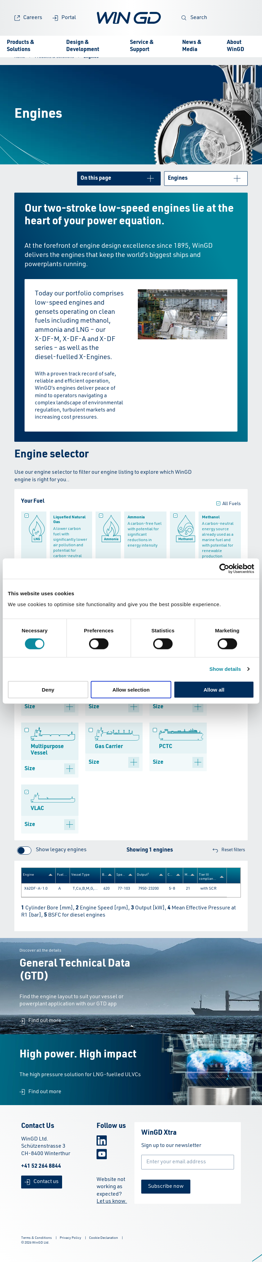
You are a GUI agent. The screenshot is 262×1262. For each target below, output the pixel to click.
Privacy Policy (70, 1238)
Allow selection (130, 689)
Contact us (42, 1182)
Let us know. (112, 1201)
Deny (48, 689)
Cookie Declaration (103, 1238)
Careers (28, 18)
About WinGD (235, 46)
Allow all (214, 689)
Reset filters (229, 850)
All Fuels (231, 503)
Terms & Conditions (36, 1238)
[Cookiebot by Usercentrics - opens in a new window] (224, 569)
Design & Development (82, 46)
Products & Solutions (20, 46)
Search (194, 18)
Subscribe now (166, 1186)
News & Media (192, 46)
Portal (64, 18)
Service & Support (142, 46)
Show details (225, 669)
